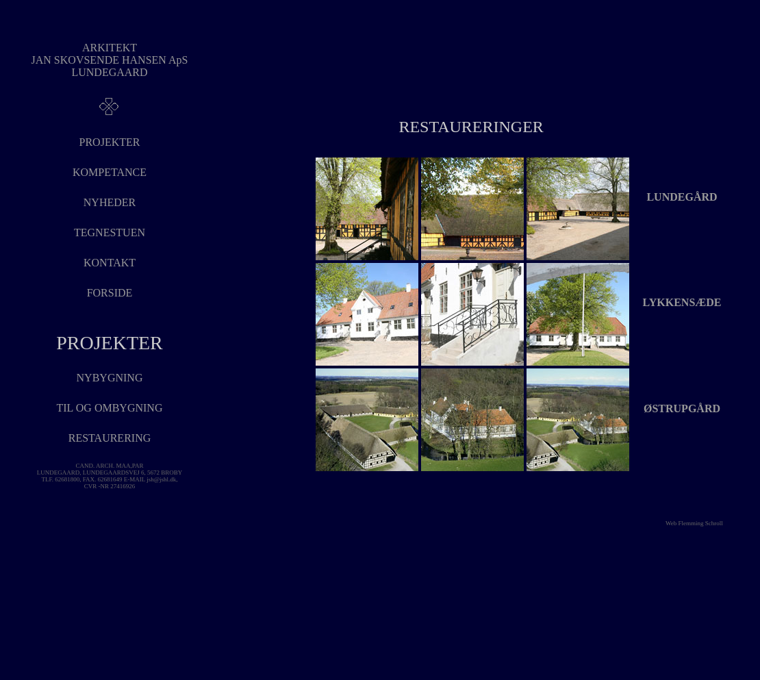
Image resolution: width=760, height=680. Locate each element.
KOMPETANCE (110, 172)
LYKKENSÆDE (682, 302)
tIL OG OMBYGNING (110, 408)
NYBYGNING (110, 377)
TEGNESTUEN (109, 232)
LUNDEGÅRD (681, 197)
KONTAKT (110, 262)
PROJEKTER (109, 142)
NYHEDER (110, 202)
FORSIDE (110, 293)
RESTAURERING (109, 438)
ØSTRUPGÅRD (682, 408)
